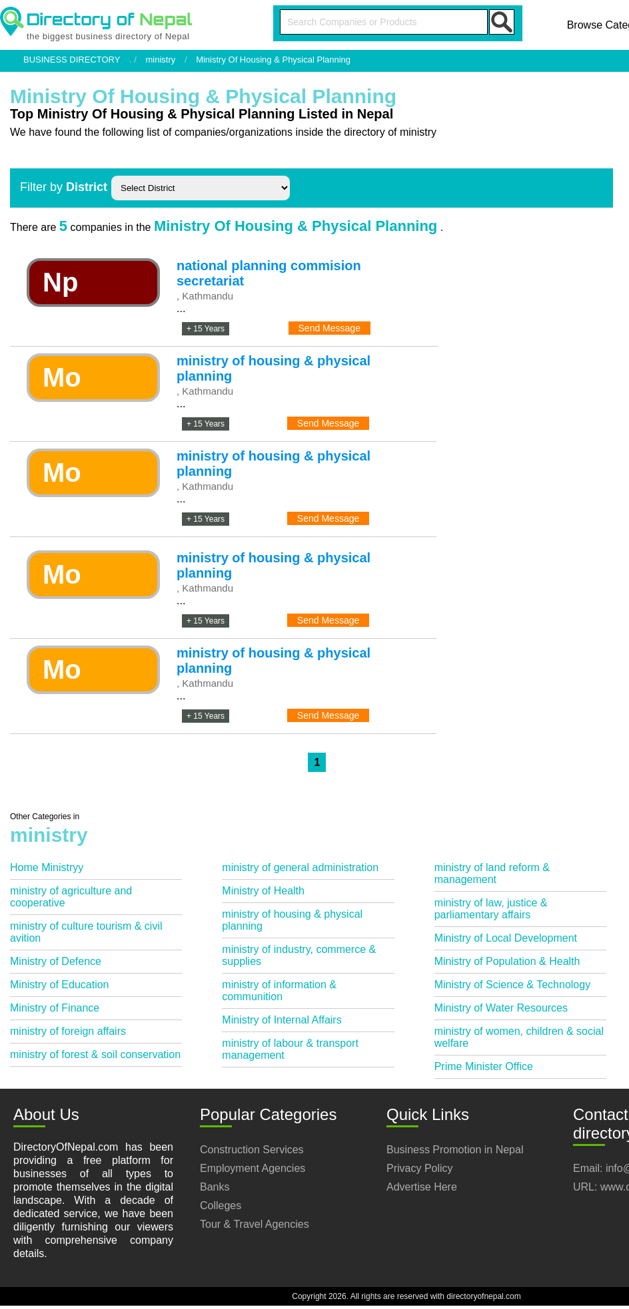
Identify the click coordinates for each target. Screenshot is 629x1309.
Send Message (329, 328)
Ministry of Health (263, 890)
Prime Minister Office (483, 1066)
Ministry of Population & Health (507, 961)
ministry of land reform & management (492, 873)
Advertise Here (421, 1187)
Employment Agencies (252, 1168)
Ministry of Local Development (505, 938)
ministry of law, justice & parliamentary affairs (491, 908)
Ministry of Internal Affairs (281, 1020)
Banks (214, 1187)
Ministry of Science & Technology (512, 984)
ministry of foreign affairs (68, 1031)
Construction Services (252, 1149)
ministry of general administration (300, 867)
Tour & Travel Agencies (254, 1224)
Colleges (220, 1205)
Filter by (63, 187)
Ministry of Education (59, 984)
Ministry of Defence (55, 961)
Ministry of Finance (54, 1008)
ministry (161, 60)
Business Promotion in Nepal (454, 1149)
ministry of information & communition (279, 990)
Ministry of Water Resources (501, 1008)
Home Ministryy (46, 867)
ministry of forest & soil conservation (95, 1054)
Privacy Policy (419, 1168)
